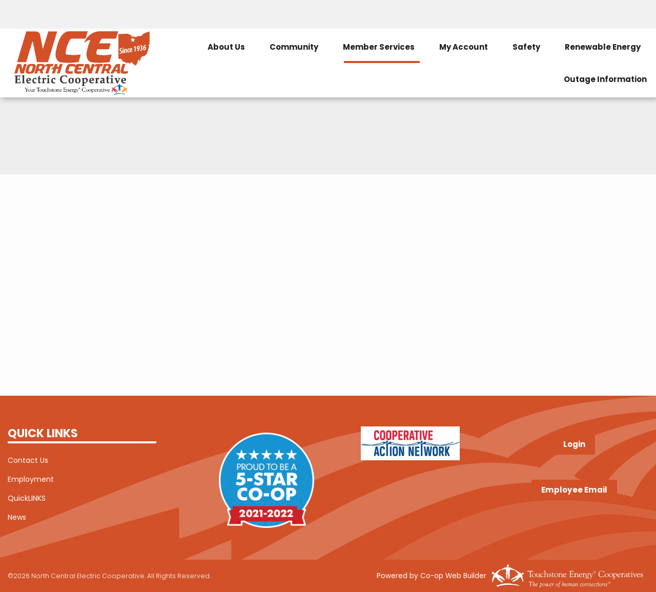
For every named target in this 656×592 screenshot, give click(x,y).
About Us (226, 47)
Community (294, 47)
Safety (526, 47)
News (17, 517)
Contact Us (28, 460)
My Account (463, 47)
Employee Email (574, 489)
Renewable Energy (603, 47)
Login (574, 444)
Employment (31, 479)
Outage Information (605, 79)
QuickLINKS (27, 498)
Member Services (379, 47)
